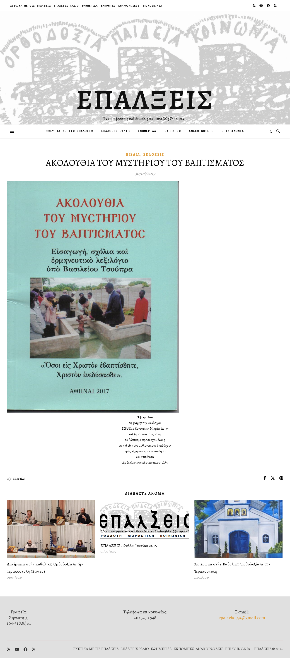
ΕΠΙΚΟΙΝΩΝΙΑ (152, 5)
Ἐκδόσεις (153, 154)
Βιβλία (133, 154)
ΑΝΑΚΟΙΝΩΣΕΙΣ (129, 5)
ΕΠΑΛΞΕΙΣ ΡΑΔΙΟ (66, 5)
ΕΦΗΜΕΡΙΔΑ (90, 5)
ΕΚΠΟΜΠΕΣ (108, 5)
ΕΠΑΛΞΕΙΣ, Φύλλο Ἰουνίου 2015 (128, 545)
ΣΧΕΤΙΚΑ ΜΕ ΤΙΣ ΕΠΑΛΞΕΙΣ (30, 5)
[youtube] (261, 5)
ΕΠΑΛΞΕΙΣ (145, 99)
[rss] (254, 5)
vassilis (18, 478)
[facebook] (269, 5)
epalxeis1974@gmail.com (242, 618)
